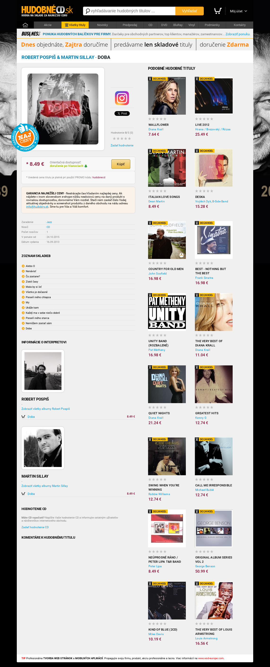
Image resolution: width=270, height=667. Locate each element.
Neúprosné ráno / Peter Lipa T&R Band (164, 559)
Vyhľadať (189, 11)
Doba (31, 417)
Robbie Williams (159, 494)
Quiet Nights (159, 413)
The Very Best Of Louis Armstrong (213, 632)
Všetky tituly (75, 25)
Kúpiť (121, 164)
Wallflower (158, 124)
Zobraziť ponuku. (238, 34)
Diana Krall (155, 129)
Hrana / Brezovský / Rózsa (213, 129)
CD (150, 25)
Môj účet (236, 11)
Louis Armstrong (206, 638)
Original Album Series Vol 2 (213, 559)
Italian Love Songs (164, 197)
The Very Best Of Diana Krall (208, 343)
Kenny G (200, 417)
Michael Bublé (204, 490)
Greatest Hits (206, 413)
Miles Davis (156, 634)
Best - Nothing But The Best (210, 271)
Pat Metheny (156, 350)
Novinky (102, 25)
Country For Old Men (165, 269)
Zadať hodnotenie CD (35, 527)
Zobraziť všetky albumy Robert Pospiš (46, 408)
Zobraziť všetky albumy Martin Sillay (45, 486)
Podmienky (212, 25)
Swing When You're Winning (163, 487)
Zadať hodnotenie (122, 145)
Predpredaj (130, 25)
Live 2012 (202, 124)
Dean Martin (156, 201)
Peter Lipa (155, 566)
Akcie (48, 25)
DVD (164, 25)
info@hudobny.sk (37, 206)
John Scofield (157, 273)
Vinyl (191, 25)
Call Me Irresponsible (213, 485)
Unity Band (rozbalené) (158, 343)
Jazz (49, 222)
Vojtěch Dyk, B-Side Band (211, 201)
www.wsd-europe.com (211, 658)
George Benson (205, 566)
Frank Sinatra (204, 277)
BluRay (178, 25)
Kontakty (240, 25)
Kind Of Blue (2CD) (163, 629)
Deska (200, 197)
